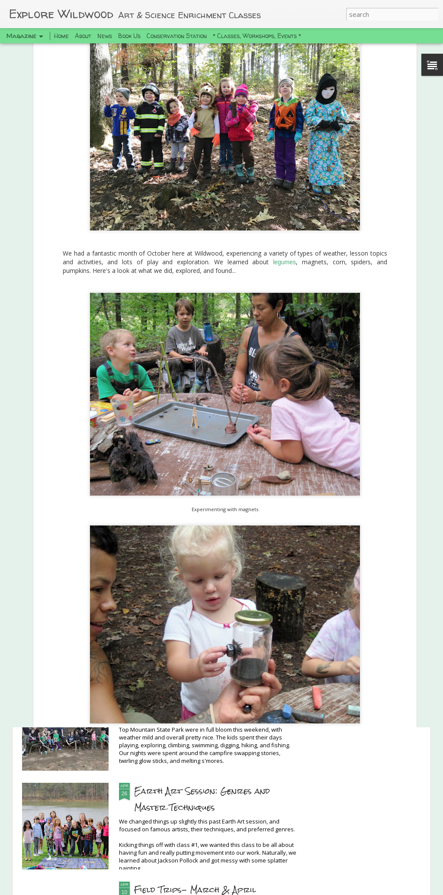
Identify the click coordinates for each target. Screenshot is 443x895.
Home (61, 36)
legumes (284, 97)
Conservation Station (177, 36)
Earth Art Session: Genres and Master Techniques (202, 799)
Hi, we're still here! (176, 593)
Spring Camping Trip (180, 692)
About (83, 36)
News (104, 36)
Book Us (129, 36)
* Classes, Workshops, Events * (257, 36)
